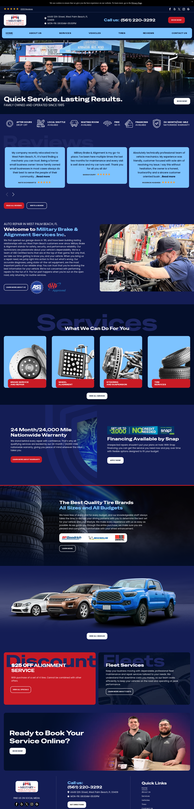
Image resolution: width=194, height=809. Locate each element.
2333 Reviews (27, 9)
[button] (13, 194)
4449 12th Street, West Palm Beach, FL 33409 (94, 792)
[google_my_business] (188, 9)
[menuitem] (9, 33)
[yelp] (174, 9)
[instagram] (184, 9)
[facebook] (170, 9)
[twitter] (179, 9)
